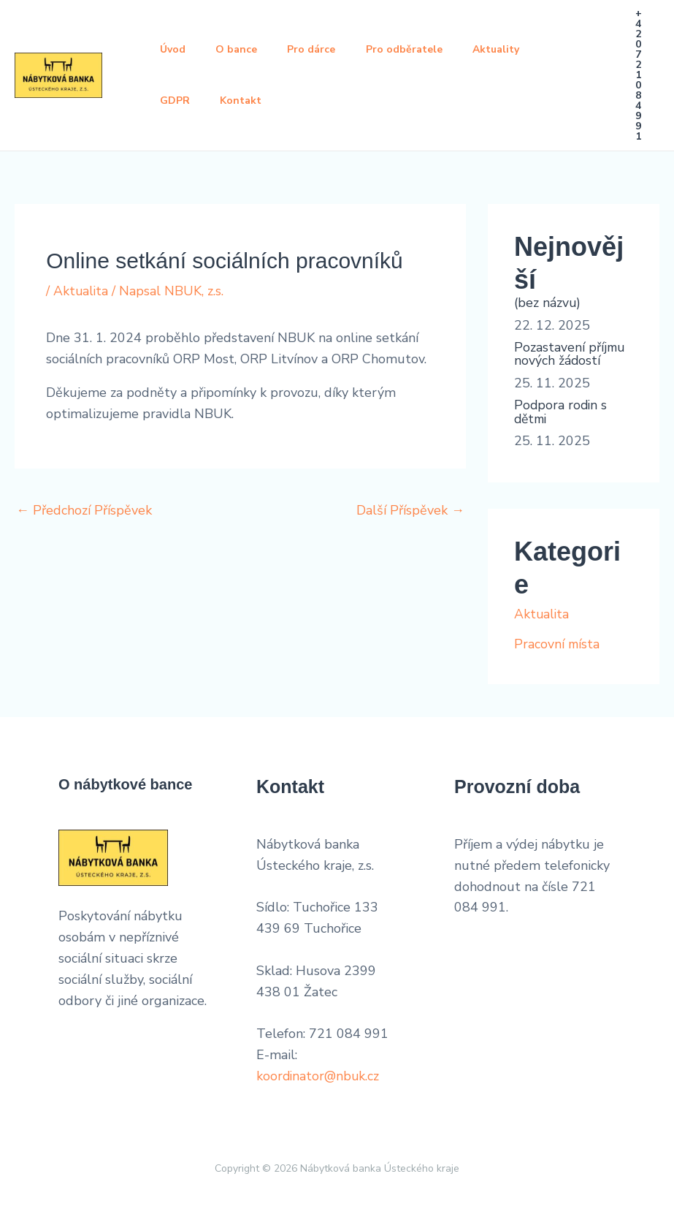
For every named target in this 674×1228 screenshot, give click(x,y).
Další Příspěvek (410, 510)
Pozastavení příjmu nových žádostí (570, 353)
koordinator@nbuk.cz (319, 1073)
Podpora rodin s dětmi (561, 410)
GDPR (177, 100)
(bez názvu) (547, 302)
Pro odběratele (421, 49)
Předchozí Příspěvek (84, 510)
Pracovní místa (557, 642)
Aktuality (517, 49)
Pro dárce (323, 49)
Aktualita (81, 291)
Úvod (175, 49)
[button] (638, 75)
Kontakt (248, 100)
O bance (243, 49)
